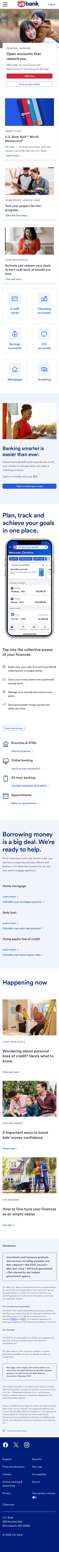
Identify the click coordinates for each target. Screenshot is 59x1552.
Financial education (14, 1466)
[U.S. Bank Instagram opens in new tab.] (26, 1444)
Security (37, 1459)
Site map (37, 1466)
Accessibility (39, 1474)
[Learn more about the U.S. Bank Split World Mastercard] (13, 155)
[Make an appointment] (25, 803)
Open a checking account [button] (29, 486)
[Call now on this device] (30, 785)
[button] (51, 4)
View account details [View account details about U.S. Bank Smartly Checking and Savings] (29, 84)
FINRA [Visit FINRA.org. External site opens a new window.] (13, 1319)
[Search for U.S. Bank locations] (22, 751)
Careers (7, 1474)
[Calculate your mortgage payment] (24, 901)
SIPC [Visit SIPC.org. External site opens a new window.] (23, 1319)
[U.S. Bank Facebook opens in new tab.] (5, 1444)
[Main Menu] (5, 4)
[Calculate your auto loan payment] (23, 928)
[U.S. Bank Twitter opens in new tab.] (16, 1444)
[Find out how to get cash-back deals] (14, 279)
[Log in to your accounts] (27, 768)
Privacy (7, 1493)
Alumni (36, 1481)
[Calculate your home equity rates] (23, 954)
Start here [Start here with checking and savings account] (29, 76)
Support (7, 1459)
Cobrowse (8, 1504)
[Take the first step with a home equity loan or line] (17, 215)
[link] (29, 131)
